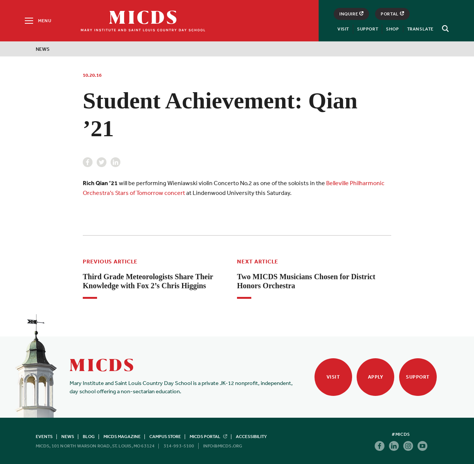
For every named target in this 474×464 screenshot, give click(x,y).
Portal (392, 14)
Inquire (351, 14)
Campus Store (165, 437)
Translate (420, 29)
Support (367, 29)
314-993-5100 (179, 446)
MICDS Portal (208, 437)
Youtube (422, 446)
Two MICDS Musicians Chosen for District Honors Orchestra (306, 281)
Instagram (408, 446)
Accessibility (251, 437)
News (43, 49)
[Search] (444, 29)
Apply (375, 377)
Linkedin (115, 162)
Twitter (101, 162)
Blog (89, 437)
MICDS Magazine (122, 437)
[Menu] (37, 20)
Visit (343, 29)
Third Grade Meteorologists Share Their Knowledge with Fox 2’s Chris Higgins (148, 281)
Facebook (88, 162)
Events (44, 437)
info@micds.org (223, 446)
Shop (392, 29)
